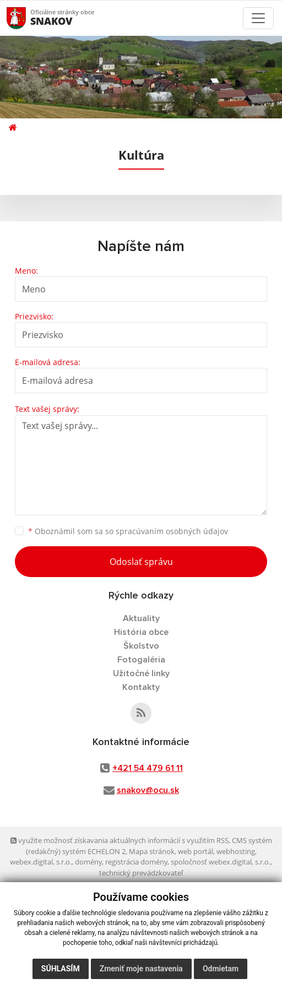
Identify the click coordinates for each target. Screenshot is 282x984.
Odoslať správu (141, 562)
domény (88, 862)
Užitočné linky (141, 673)
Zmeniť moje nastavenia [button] (141, 968)
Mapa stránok (152, 851)
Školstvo (141, 645)
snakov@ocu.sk (148, 790)
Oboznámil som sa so (128, 531)
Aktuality (141, 618)
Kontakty (141, 687)
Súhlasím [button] (60, 968)
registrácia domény (136, 862)
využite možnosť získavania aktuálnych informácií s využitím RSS (119, 840)
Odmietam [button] (220, 968)
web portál (195, 851)
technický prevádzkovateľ (141, 873)
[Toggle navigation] (258, 18)
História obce (141, 632)
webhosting (235, 851)
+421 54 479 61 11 (147, 768)
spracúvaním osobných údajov (172, 531)
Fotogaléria (141, 659)
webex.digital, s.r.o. (41, 862)
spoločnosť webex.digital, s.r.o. (220, 862)
